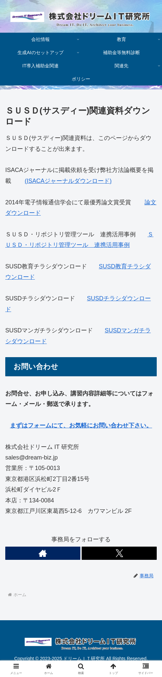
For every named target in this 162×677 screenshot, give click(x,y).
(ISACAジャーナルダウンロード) (68, 181)
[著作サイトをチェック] (42, 553)
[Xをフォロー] (119, 553)
